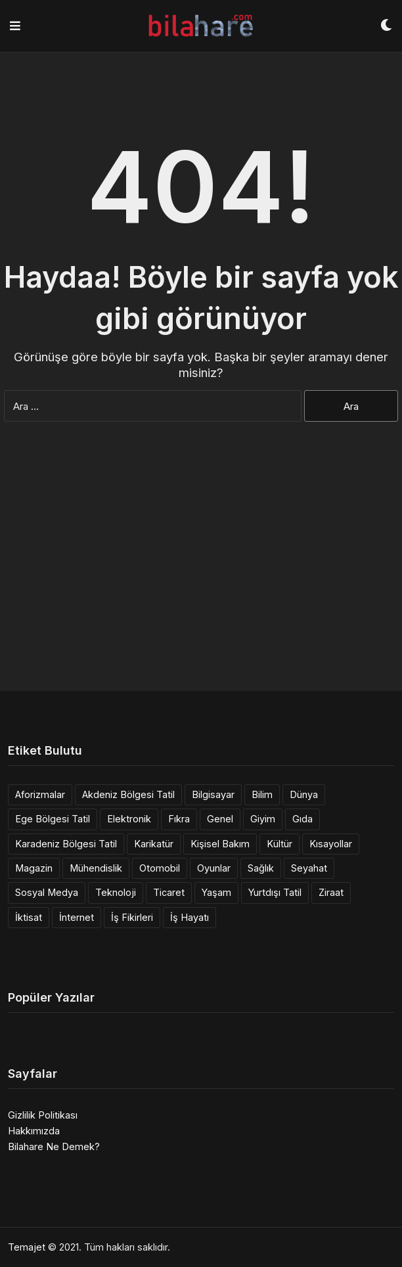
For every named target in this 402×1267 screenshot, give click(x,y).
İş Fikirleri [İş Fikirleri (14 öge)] (132, 917)
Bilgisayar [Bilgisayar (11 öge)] (213, 794)
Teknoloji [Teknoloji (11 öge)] (115, 892)
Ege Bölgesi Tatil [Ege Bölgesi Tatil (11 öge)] (52, 818)
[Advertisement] (201, 579)
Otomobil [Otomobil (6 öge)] (159, 868)
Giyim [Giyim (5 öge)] (262, 818)
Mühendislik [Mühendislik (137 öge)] (96, 868)
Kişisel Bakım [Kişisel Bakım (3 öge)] (220, 843)
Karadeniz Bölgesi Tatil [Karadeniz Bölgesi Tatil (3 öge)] (66, 843)
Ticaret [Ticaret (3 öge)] (169, 892)
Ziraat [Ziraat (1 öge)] (331, 892)
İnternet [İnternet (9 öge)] (76, 917)
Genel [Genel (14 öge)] (220, 818)
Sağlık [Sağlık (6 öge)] (261, 868)
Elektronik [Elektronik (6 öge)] (129, 818)
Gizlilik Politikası (43, 1115)
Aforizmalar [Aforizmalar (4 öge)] (40, 794)
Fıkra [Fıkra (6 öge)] (179, 818)
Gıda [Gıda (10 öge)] (302, 818)
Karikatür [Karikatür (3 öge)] (153, 843)
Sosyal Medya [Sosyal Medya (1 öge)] (46, 892)
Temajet (26, 1247)
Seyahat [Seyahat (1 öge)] (309, 868)
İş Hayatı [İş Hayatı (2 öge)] (189, 917)
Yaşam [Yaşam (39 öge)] (216, 892)
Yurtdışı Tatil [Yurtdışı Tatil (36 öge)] (275, 892)
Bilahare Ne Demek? (54, 1146)
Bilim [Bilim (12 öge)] (262, 794)
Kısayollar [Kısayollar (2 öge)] (330, 843)
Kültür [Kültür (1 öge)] (279, 843)
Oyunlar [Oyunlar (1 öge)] (214, 868)
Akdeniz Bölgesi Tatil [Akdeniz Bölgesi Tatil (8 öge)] (128, 794)
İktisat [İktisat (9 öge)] (28, 917)
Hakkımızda (34, 1130)
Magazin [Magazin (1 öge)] (34, 868)
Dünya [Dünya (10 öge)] (304, 794)
